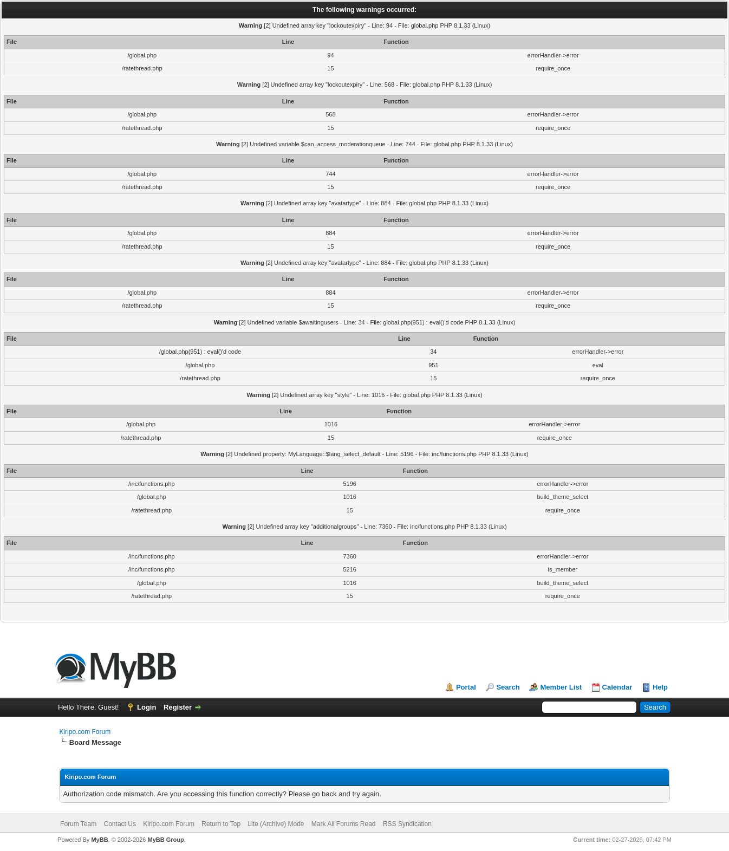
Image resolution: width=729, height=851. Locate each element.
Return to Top (220, 824)
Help (660, 687)
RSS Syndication (407, 824)
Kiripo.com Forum (84, 732)
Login (146, 707)
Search (507, 687)
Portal (466, 687)
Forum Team (78, 824)
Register (178, 707)
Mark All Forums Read (343, 824)
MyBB (99, 839)
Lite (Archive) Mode (276, 824)
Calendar (617, 687)
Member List (561, 687)
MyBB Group (166, 839)
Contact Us (120, 824)
